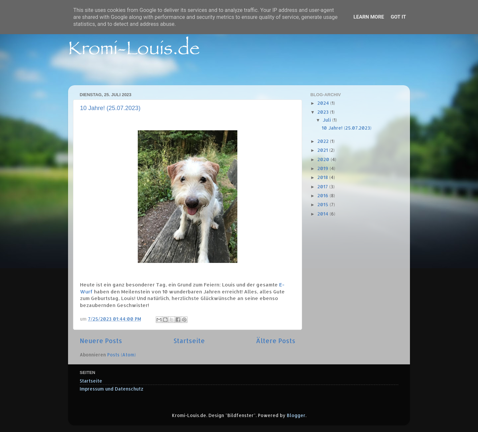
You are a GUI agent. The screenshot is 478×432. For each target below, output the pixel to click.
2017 (323, 186)
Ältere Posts (275, 341)
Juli (327, 120)
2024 (323, 103)
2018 (323, 177)
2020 (324, 159)
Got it (398, 17)
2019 (323, 168)
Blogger (296, 415)
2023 (323, 112)
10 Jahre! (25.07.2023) (110, 108)
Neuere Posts (101, 341)
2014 (323, 213)
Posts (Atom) (121, 354)
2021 (323, 150)
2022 (323, 141)
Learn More (369, 17)
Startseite (189, 341)
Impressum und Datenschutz (111, 389)
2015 (323, 204)
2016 (323, 195)
